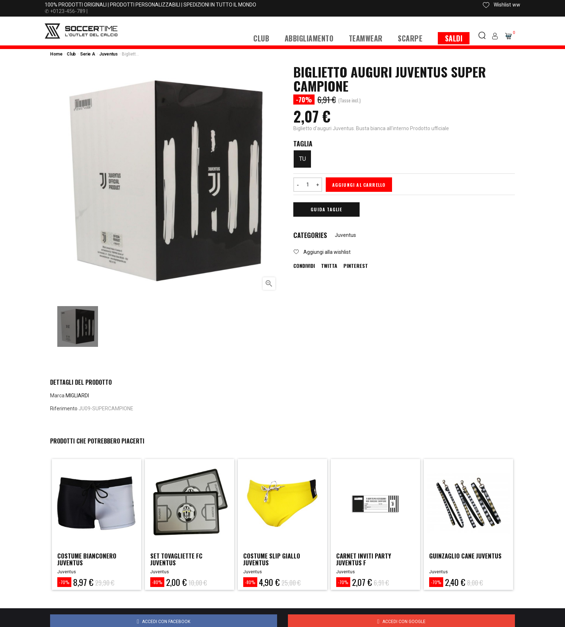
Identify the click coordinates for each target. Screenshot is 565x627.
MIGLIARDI (77, 395)
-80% (157, 582)
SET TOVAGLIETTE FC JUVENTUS (178, 559)
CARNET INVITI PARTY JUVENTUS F (365, 559)
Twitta (329, 265)
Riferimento (63, 408)
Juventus (345, 235)
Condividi (304, 265)
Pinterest (355, 265)
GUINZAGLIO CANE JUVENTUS (467, 556)
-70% (64, 582)
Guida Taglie (326, 209)
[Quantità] (307, 184)
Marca (57, 395)
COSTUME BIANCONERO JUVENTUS (89, 559)
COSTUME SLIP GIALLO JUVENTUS (273, 559)
